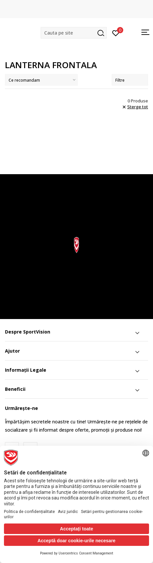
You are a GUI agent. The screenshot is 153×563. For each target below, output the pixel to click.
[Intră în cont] (116, 33)
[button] (74, 33)
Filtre (129, 80)
